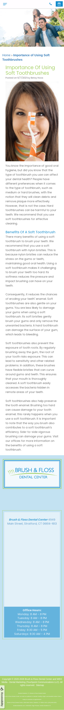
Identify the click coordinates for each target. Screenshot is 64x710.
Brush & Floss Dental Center (38, 679)
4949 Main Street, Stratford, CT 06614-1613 (32, 528)
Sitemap (40, 685)
